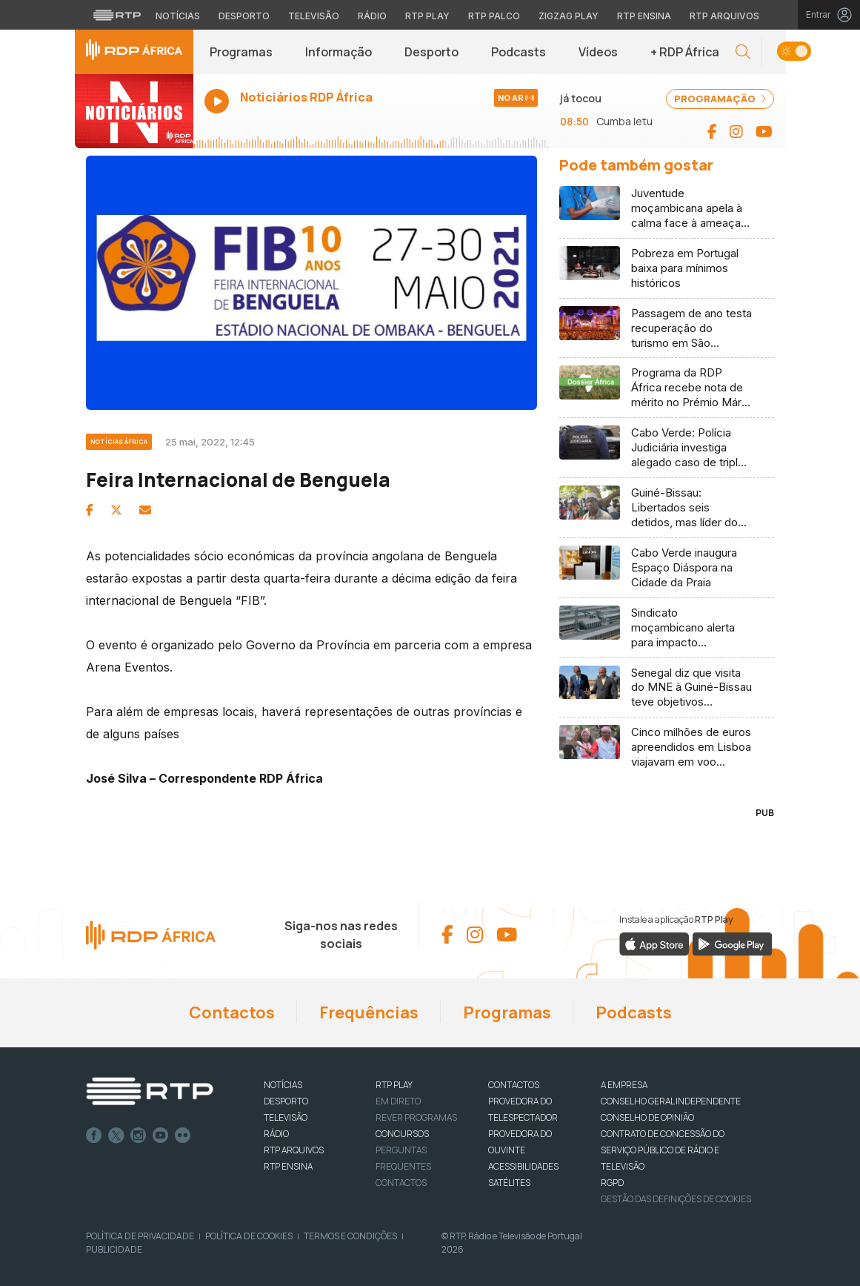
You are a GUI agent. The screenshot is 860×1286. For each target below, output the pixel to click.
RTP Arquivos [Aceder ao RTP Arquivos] (724, 15)
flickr (183, 1135)
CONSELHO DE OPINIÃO (647, 1117)
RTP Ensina (288, 1166)
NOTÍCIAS (283, 1084)
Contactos (232, 1012)
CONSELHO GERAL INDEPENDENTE (671, 1101)
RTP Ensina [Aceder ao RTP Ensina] (644, 15)
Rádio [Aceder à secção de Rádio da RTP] (372, 15)
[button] (743, 52)
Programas (241, 52)
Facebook (94, 1135)
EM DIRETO (398, 1101)
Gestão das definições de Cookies (676, 1199)
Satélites (509, 1182)
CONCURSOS (402, 1133)
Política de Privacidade (140, 1236)
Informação (338, 52)
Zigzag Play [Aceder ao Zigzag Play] (569, 15)
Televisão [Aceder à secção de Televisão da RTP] (313, 15)
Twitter (116, 1135)
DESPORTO (286, 1101)
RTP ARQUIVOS (294, 1150)
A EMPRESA (624, 1084)
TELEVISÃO (285, 1117)
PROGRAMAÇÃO (720, 98)
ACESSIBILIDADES (523, 1166)
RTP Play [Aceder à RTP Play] (427, 15)
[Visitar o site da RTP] (117, 15)
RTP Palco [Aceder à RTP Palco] (494, 15)
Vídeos (598, 52)
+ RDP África (684, 52)
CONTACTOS (513, 1084)
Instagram (138, 1135)
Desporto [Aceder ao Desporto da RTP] (244, 15)
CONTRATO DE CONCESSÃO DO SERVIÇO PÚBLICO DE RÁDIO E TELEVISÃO (662, 1150)
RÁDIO (276, 1133)
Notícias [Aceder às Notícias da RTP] (178, 15)
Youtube (161, 1135)
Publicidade (114, 1249)
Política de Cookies (249, 1236)
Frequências (369, 1012)
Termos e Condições (350, 1236)
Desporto (431, 52)
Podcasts (518, 52)
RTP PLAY (394, 1084)
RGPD (612, 1182)
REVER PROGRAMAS (416, 1117)
